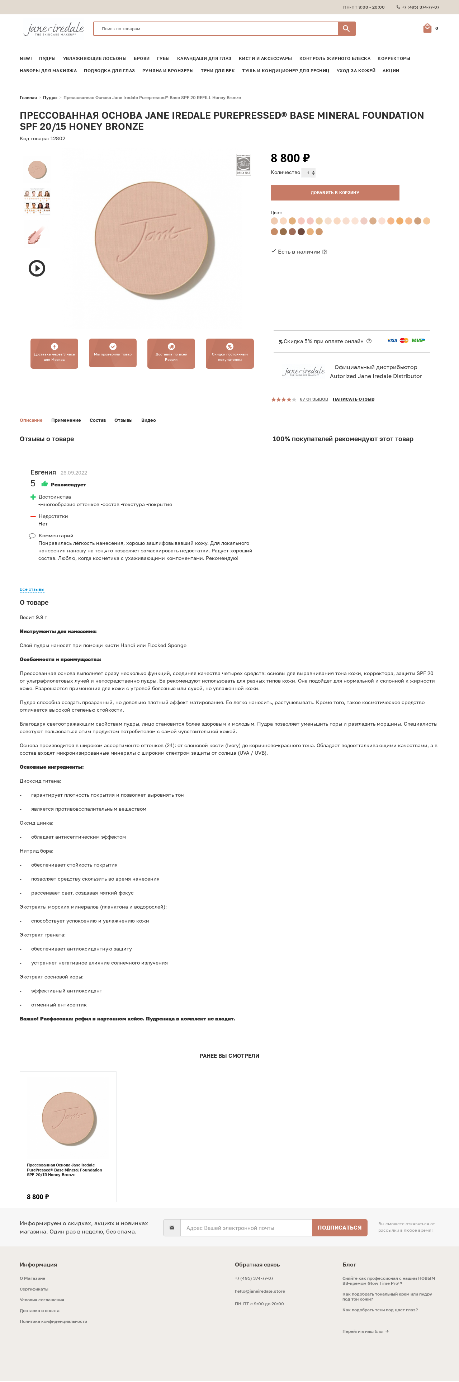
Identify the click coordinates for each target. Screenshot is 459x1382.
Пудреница (160, 1019)
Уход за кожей (356, 70)
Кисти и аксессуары (265, 58)
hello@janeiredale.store (260, 1291)
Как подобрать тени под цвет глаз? (380, 1310)
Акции (391, 70)
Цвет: (277, 210)
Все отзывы (32, 590)
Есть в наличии (299, 249)
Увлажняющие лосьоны (95, 58)
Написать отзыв (353, 399)
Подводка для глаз (109, 70)
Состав (103, 420)
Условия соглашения (42, 1300)
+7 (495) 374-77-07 (254, 1279)
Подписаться (339, 1228)
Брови (142, 58)
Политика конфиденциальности (53, 1322)
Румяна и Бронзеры (168, 70)
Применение (69, 420)
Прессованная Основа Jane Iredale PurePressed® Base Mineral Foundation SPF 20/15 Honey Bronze (64, 1170)
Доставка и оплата (40, 1311)
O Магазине (32, 1279)
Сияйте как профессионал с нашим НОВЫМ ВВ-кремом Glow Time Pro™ (388, 1282)
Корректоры (394, 58)
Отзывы (130, 420)
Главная (28, 97)
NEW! (26, 58)
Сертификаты (34, 1289)
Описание (32, 420)
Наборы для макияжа (48, 70)
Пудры (47, 58)
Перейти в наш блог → (365, 1332)
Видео (156, 420)
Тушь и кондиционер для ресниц (286, 70)
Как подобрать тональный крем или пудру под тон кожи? (387, 1297)
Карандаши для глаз (204, 58)
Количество (285, 172)
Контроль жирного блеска (335, 58)
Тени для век (218, 70)
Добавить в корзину (324, 190)
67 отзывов (314, 399)
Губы (163, 58)
